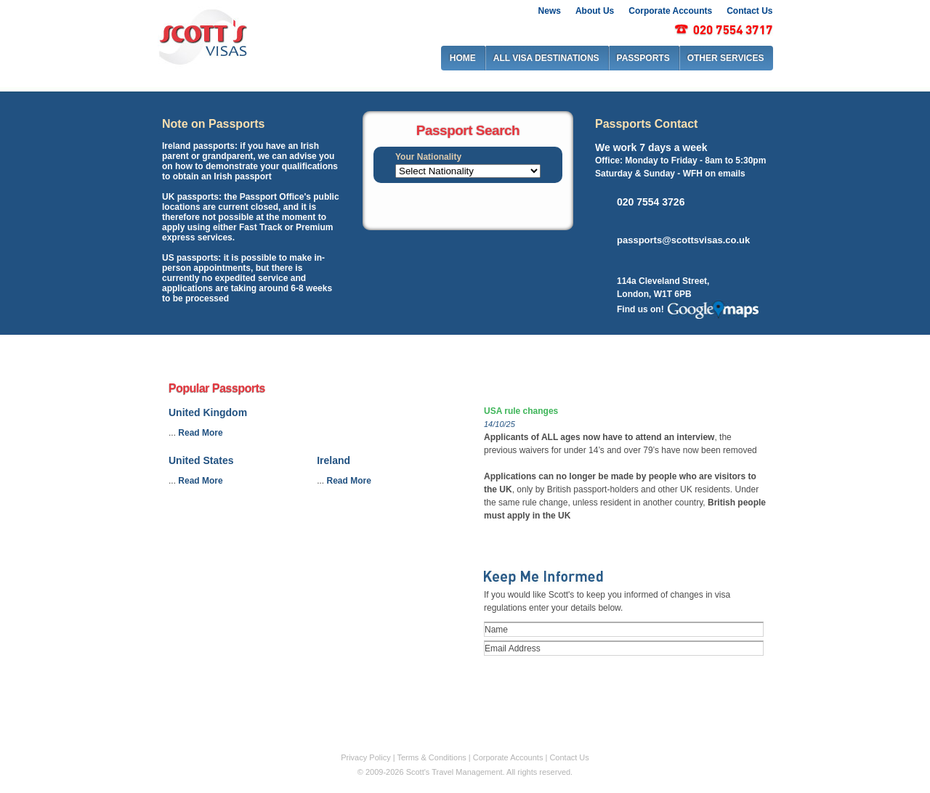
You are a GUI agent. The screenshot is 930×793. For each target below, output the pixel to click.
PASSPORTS (643, 58)
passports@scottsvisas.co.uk (683, 240)
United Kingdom (208, 412)
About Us (594, 11)
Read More (200, 433)
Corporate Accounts (670, 11)
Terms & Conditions (431, 757)
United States (201, 460)
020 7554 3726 (650, 201)
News (549, 11)
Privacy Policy (365, 757)
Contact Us (749, 11)
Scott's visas (202, 35)
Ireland (333, 460)
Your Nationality (428, 157)
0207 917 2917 (723, 30)
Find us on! (640, 309)
